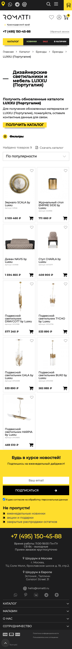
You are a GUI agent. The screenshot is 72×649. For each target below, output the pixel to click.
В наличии (60, 41)
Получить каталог (25, 125)
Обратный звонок (59, 31)
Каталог (13, 41)
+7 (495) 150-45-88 (16, 31)
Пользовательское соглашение (45, 637)
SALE (45, 41)
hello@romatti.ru (36, 588)
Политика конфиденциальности (46, 633)
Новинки (32, 41)
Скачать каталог (49, 147)
